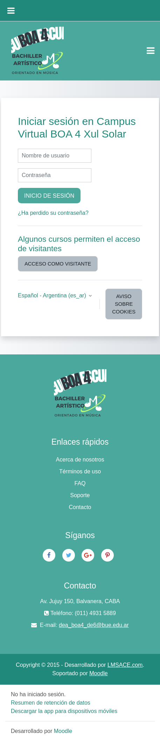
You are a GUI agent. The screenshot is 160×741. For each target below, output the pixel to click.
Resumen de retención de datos (50, 703)
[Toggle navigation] (150, 51)
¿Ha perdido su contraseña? (53, 213)
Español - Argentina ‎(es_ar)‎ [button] (53, 295)
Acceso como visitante (58, 264)
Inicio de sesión (49, 195)
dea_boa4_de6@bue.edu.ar (94, 625)
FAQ (79, 483)
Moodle (98, 673)
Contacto (80, 507)
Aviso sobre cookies (123, 304)
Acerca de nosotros (80, 460)
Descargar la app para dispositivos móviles (64, 711)
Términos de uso (80, 471)
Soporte (80, 495)
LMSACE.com (124, 665)
